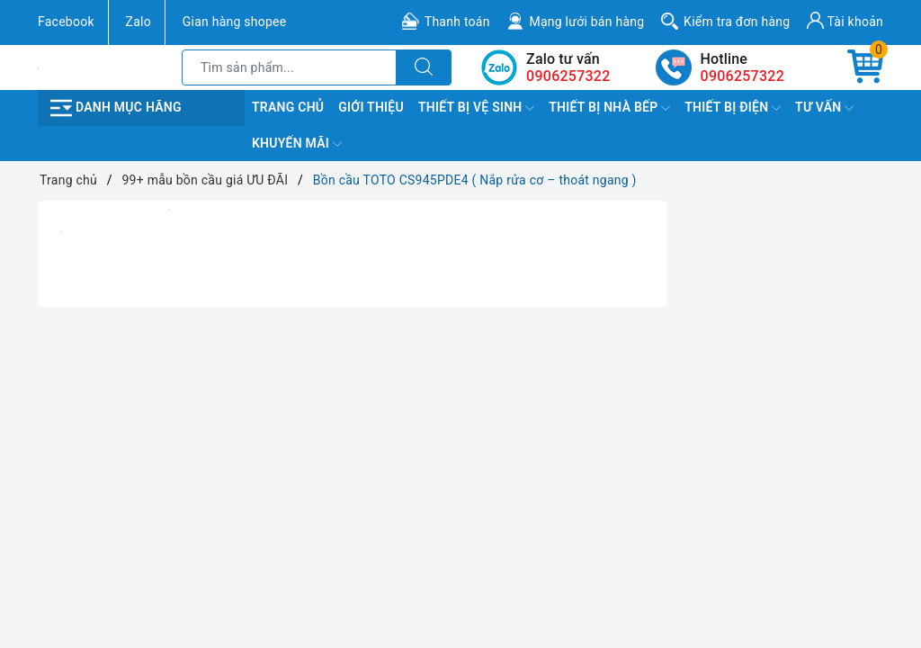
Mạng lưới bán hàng (586, 21)
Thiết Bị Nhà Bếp (609, 108)
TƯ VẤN (824, 108)
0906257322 (742, 76)
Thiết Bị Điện (732, 108)
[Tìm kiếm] (424, 68)
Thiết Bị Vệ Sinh (476, 108)
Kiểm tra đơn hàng (737, 21)
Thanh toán (457, 21)
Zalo (138, 21)
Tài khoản (845, 20)
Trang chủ (288, 107)
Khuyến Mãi (297, 144)
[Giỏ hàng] (865, 68)
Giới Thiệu (371, 107)
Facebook (66, 21)
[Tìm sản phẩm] (289, 68)
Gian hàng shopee (235, 21)
